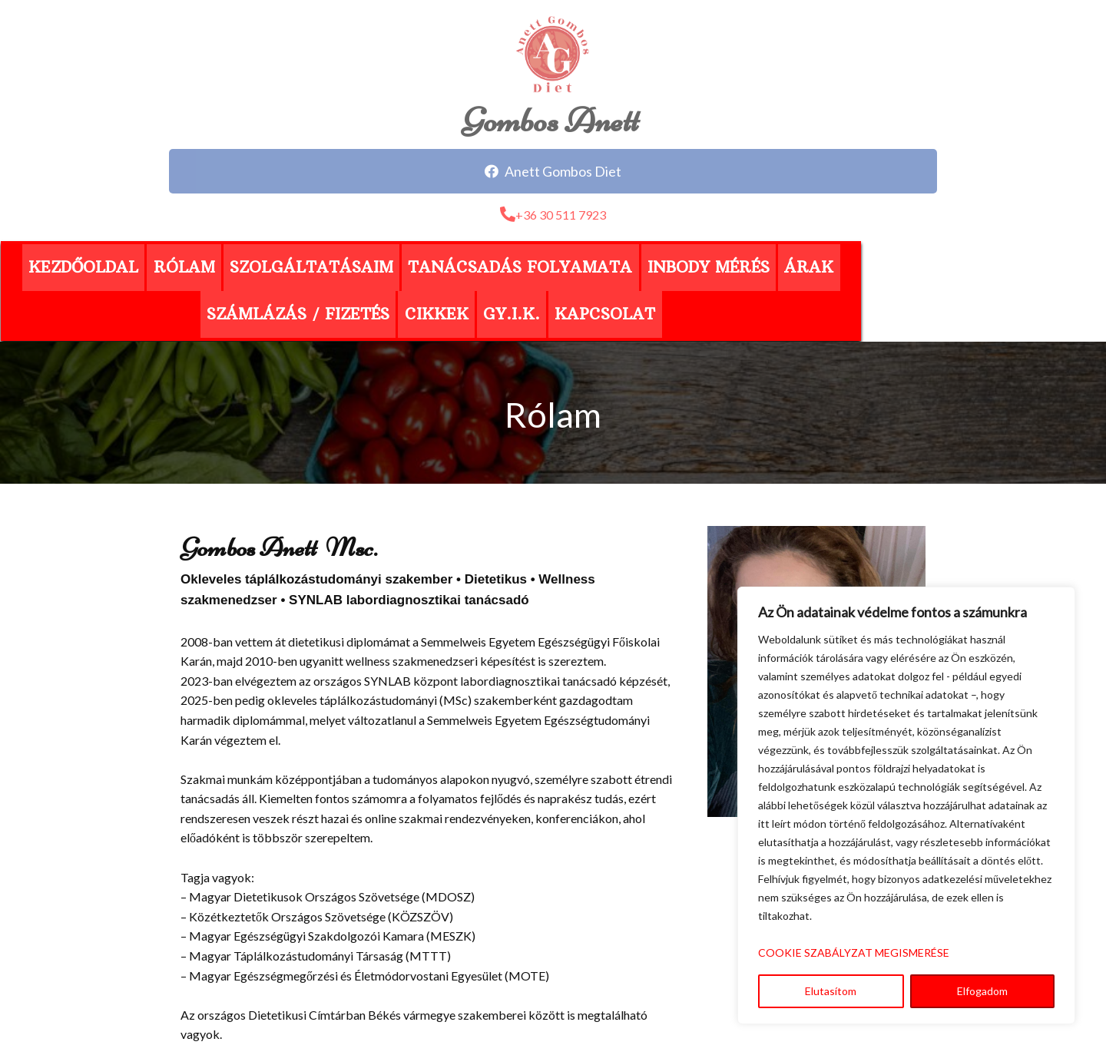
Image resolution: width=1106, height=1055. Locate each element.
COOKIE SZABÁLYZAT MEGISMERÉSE (853, 952)
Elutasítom (830, 990)
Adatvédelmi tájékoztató (553, 998)
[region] (906, 805)
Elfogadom (982, 990)
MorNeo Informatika (664, 1018)
